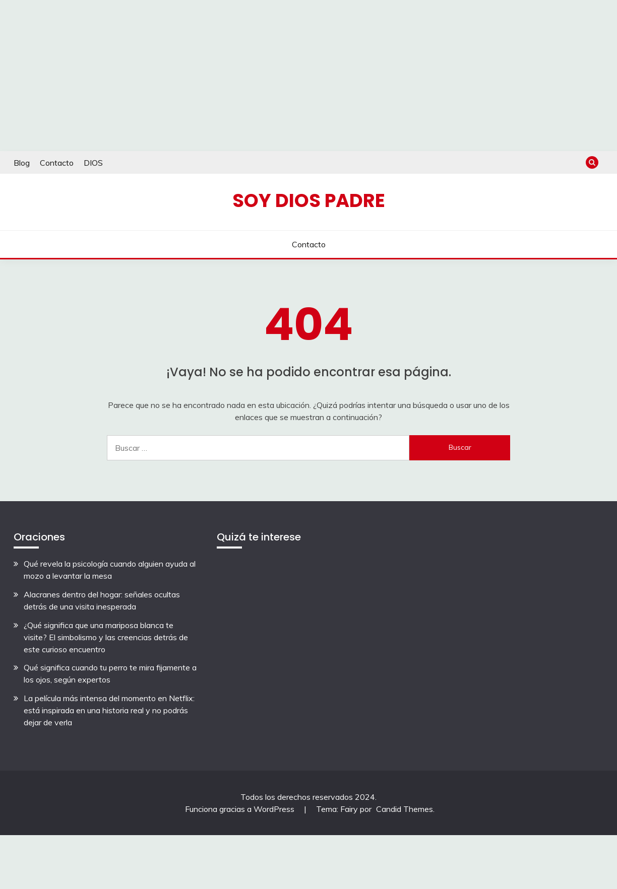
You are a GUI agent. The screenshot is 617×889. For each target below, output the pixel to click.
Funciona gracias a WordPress (240, 809)
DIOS (93, 163)
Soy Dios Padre (308, 200)
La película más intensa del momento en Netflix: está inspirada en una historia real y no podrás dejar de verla (109, 710)
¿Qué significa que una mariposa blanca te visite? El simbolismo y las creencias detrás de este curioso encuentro (106, 637)
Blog (22, 163)
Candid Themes (404, 809)
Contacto (57, 163)
